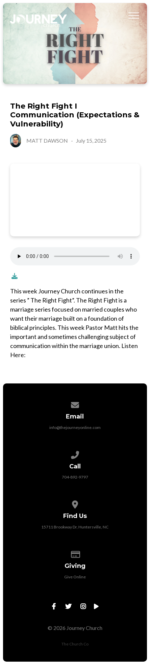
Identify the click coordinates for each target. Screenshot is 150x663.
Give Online (75, 576)
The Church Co (75, 643)
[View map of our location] (75, 503)
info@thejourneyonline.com (75, 427)
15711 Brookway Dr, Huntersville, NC (74, 526)
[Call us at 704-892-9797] (75, 453)
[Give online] (75, 553)
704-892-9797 (75, 477)
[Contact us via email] (75, 403)
